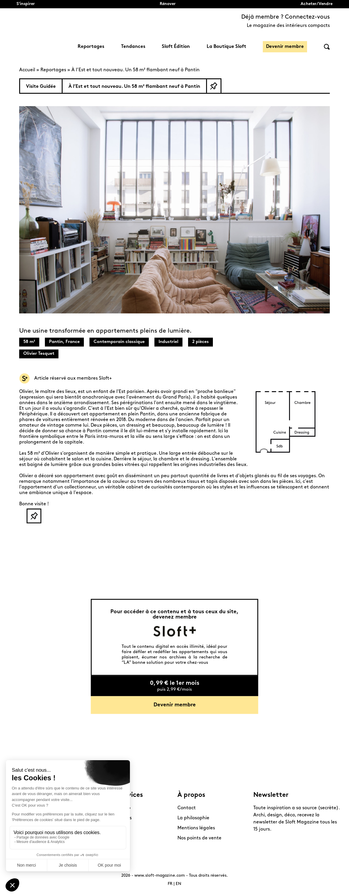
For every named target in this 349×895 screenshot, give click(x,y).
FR (170, 884)
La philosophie (193, 818)
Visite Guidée (41, 86)
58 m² (29, 342)
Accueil (27, 70)
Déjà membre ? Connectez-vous (285, 17)
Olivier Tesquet (38, 354)
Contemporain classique (119, 342)
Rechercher (327, 47)
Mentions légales (196, 828)
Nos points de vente (199, 838)
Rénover (168, 4)
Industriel (168, 342)
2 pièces (200, 342)
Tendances (133, 46)
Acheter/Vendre (316, 4)
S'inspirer (26, 4)
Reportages (91, 46)
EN (178, 884)
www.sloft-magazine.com (159, 875)
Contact (186, 808)
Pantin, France (64, 342)
